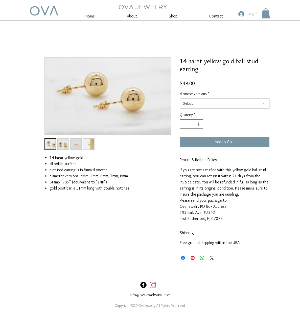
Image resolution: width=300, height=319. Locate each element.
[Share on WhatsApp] (202, 258)
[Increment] (199, 124)
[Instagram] (153, 285)
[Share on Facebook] (183, 258)
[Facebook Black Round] (143, 285)
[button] (266, 13)
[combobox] (224, 103)
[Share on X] (212, 258)
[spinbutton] (191, 124)
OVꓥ (43, 10)
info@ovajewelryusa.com (150, 294)
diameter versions (194, 93)
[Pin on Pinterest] (193, 258)
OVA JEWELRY (142, 7)
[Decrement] (183, 124)
